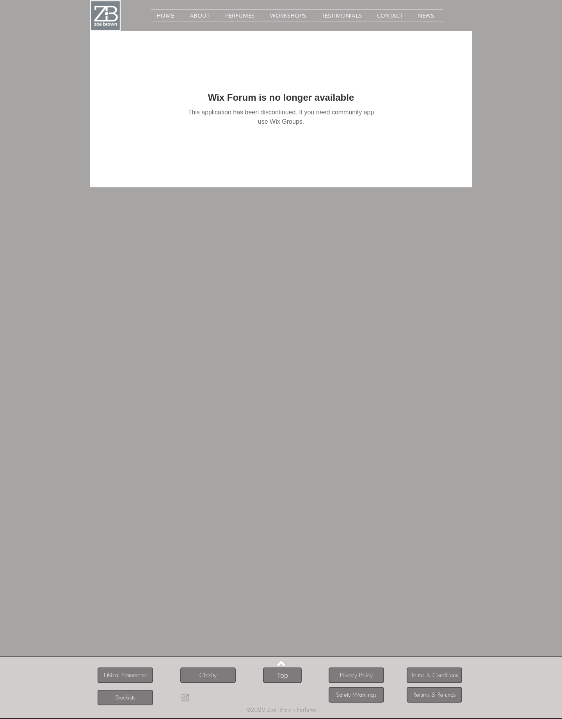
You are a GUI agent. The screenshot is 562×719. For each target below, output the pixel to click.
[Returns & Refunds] (434, 695)
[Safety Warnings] (356, 695)
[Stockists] (125, 697)
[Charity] (208, 675)
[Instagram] (185, 697)
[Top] (282, 675)
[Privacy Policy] (356, 675)
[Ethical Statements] (125, 675)
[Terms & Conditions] (434, 675)
